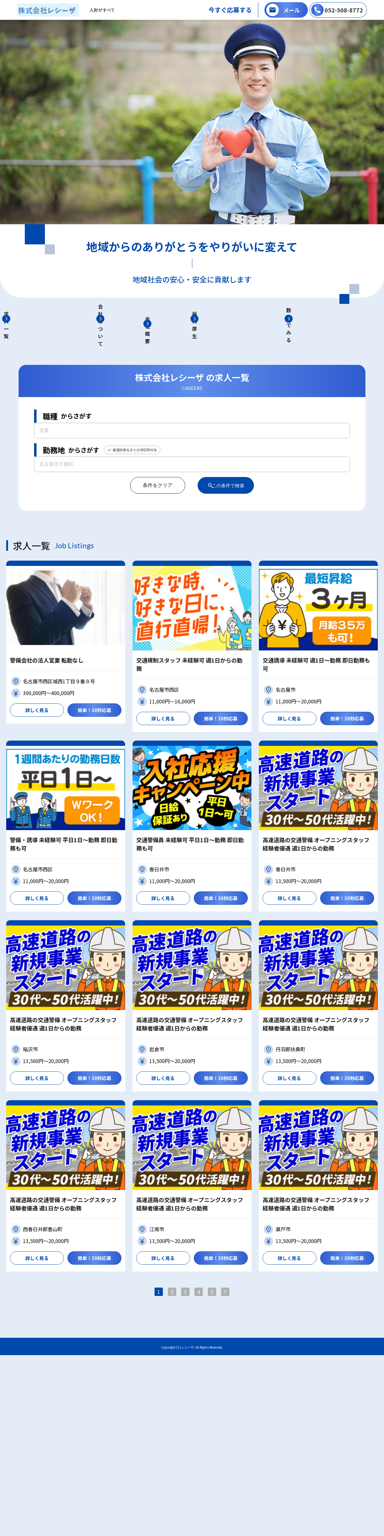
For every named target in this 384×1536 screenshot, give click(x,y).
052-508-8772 (344, 10)
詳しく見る (36, 883)
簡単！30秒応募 (94, 883)
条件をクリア (153, 658)
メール (291, 10)
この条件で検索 (229, 658)
